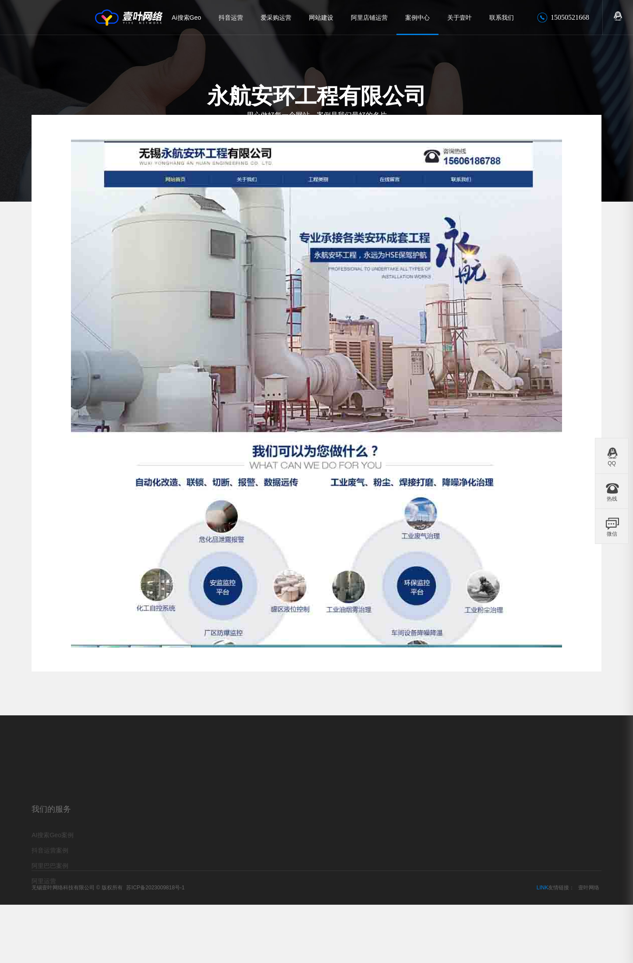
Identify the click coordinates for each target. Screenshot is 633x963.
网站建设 (321, 17)
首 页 (147, 17)
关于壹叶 (459, 17)
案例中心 (417, 17)
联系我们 (501, 17)
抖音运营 (231, 17)
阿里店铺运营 (369, 17)
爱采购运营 (276, 17)
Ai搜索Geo (186, 17)
